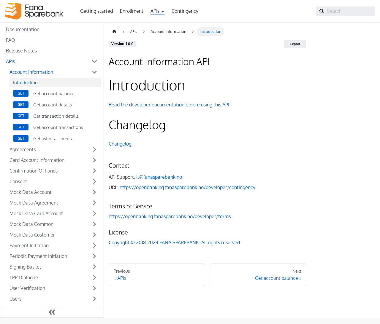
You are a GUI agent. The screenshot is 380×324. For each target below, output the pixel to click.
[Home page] (114, 31)
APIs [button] (155, 11)
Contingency (185, 11)
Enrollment (131, 11)
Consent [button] (18, 181)
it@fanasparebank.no (159, 177)
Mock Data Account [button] (31, 192)
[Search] (345, 11)
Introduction (25, 82)
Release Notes (21, 51)
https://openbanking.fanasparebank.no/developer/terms (170, 216)
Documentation (22, 29)
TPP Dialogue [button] (24, 277)
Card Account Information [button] (37, 160)
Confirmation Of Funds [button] (34, 171)
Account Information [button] (31, 72)
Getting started (96, 11)
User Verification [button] (27, 288)
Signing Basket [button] (25, 267)
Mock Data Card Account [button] (36, 213)
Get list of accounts (52, 138)
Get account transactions (58, 127)
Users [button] (15, 299)
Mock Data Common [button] (31, 224)
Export (295, 44)
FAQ (10, 40)
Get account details (52, 105)
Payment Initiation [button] (29, 245)
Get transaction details (56, 116)
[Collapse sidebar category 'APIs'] (94, 61)
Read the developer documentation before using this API (169, 105)
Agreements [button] (23, 149)
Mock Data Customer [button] (32, 235)
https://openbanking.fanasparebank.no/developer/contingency (187, 187)
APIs (10, 61)
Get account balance (53, 93)
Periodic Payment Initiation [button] (38, 256)
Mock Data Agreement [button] (34, 203)
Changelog (120, 144)
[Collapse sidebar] (52, 312)
